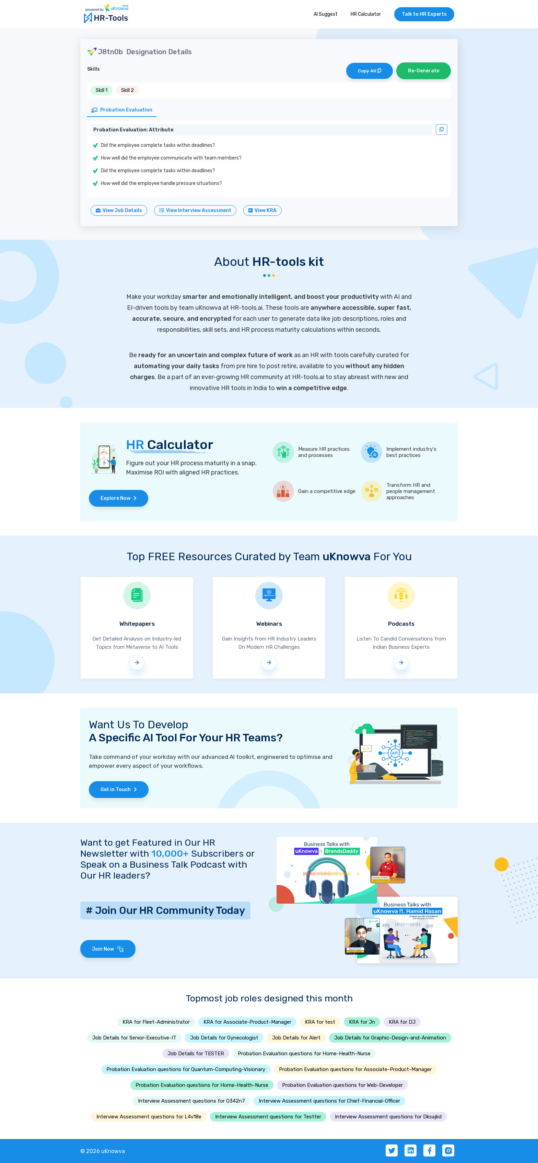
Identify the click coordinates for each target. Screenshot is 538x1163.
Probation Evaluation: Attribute (133, 130)
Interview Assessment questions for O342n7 (191, 1101)
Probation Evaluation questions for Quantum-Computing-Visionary (185, 1069)
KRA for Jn (362, 1022)
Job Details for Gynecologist (224, 1038)
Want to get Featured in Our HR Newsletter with (147, 848)
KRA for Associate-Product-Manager (247, 1022)
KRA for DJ (402, 1022)
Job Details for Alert (296, 1038)
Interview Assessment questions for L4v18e (148, 1117)
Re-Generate (423, 71)
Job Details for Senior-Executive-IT (134, 1038)
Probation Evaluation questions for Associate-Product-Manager (355, 1069)
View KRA (262, 210)
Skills (93, 69)
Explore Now (119, 498)
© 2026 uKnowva (102, 1151)
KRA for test (320, 1022)
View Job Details (119, 210)
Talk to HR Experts (424, 14)
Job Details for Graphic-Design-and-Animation (390, 1038)
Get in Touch (119, 789)
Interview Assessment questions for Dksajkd (388, 1117)
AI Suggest (326, 14)
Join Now (108, 948)
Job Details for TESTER (195, 1053)
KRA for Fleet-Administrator (156, 1022)
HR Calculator (366, 14)
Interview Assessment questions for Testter (268, 1117)
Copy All (369, 70)
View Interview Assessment (195, 210)
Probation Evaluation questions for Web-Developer (342, 1085)
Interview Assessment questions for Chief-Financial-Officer (329, 1101)
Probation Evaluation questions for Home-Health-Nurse (304, 1053)
